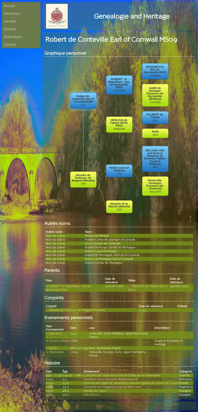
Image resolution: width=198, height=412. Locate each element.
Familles (10, 21)
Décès (51, 348)
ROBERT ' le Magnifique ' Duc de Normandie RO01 (68, 287)
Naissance (54, 333)
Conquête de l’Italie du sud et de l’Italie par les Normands (122, 375)
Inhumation (55, 352)
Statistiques (13, 36)
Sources (10, 29)
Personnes (12, 13)
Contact (10, 44)
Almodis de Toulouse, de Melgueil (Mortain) (75, 310)
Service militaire (58, 340)
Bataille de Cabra (95, 390)
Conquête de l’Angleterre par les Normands (112, 386)
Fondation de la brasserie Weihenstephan (111, 379)
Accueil (9, 6)
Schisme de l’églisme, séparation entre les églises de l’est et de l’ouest (131, 383)
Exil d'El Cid (91, 394)
